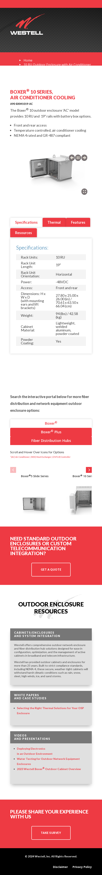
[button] (13, 470)
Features (78, 222)
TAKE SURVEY (51, 832)
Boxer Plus (51, 431)
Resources (23, 233)
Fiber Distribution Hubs (51, 440)
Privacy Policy (82, 867)
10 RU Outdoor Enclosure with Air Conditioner (57, 64)
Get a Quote (51, 569)
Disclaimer (60, 867)
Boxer (51, 423)
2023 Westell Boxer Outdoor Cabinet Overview (49, 769)
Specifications (26, 222)
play (78, 158)
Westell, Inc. (43, 856)
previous (72, 158)
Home (28, 60)
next (84, 158)
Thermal (54, 222)
